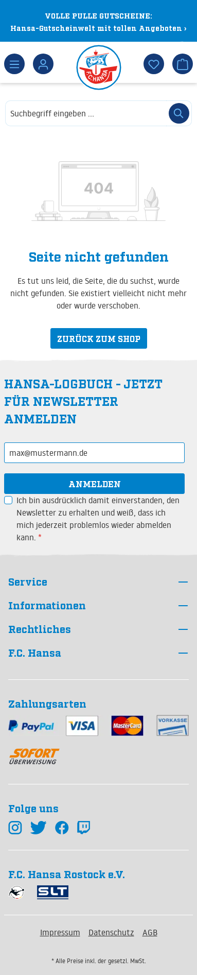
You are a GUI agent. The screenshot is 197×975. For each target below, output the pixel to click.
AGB (149, 932)
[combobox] (86, 113)
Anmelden (94, 483)
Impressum (60, 932)
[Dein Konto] (43, 64)
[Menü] (14, 64)
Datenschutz (111, 932)
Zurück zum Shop (98, 338)
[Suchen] (179, 113)
